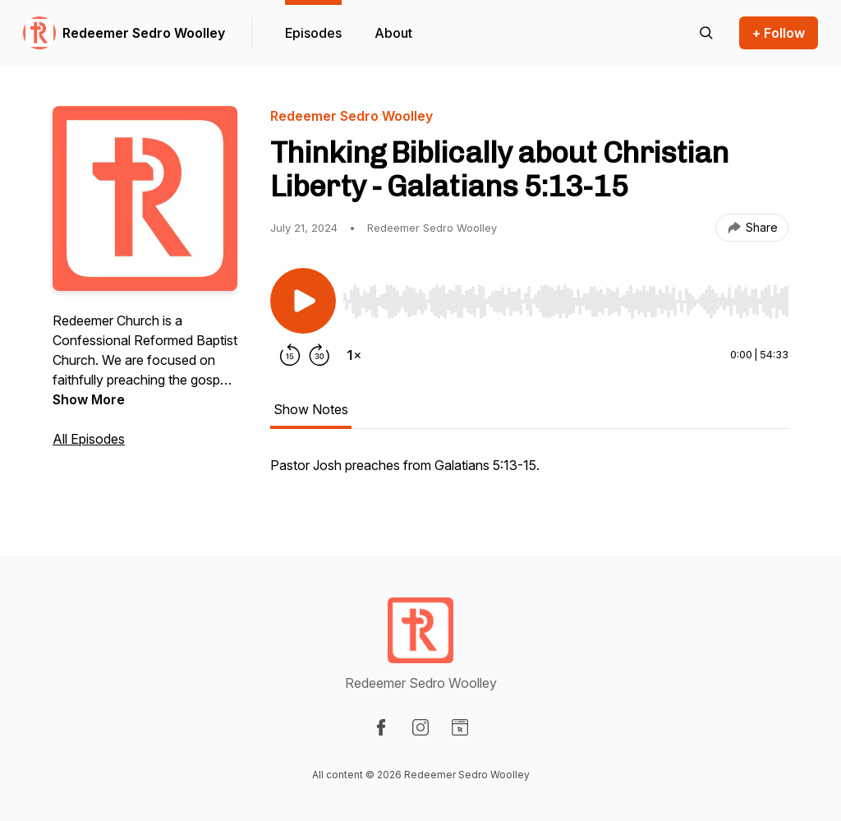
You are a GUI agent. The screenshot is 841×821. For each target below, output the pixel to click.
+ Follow (778, 33)
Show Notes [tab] (310, 409)
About (393, 33)
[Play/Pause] (303, 301)
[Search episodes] (706, 33)
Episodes (313, 33)
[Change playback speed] (354, 355)
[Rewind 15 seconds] (289, 355)
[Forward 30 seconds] (319, 355)
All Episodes (89, 439)
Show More (89, 399)
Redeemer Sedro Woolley (143, 33)
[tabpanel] (529, 473)
